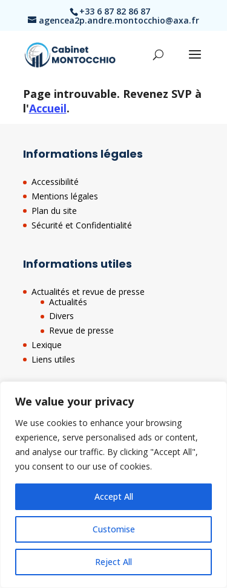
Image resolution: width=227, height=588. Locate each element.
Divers (61, 315)
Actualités (68, 302)
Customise (114, 529)
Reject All (113, 561)
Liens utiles (53, 359)
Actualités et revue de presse (88, 291)
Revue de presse (81, 330)
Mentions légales (64, 196)
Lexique (46, 345)
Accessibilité (55, 181)
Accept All (113, 496)
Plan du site (54, 210)
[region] (113, 484)
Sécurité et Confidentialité (81, 225)
